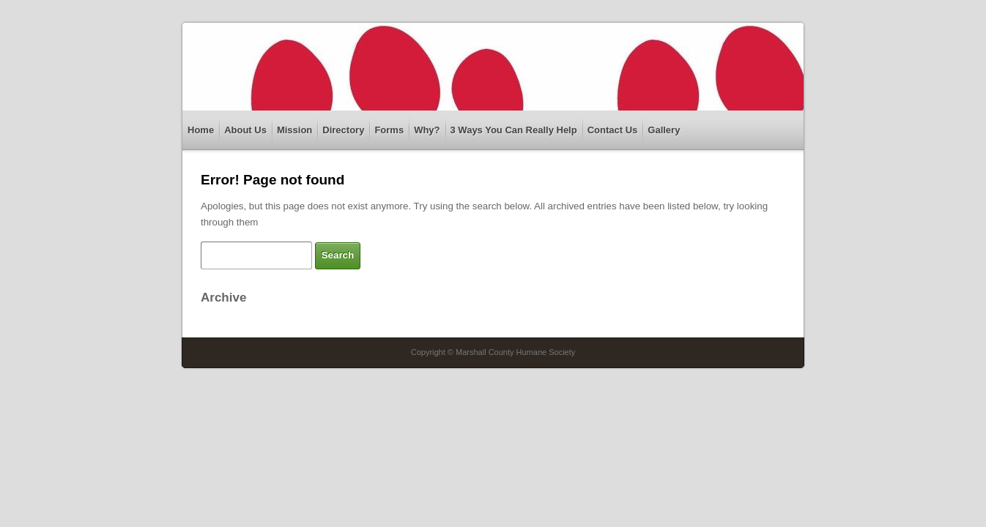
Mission (294, 129)
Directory (343, 129)
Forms (389, 129)
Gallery (664, 129)
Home (201, 129)
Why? (427, 129)
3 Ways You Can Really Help (514, 129)
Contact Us (612, 129)
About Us (245, 129)
